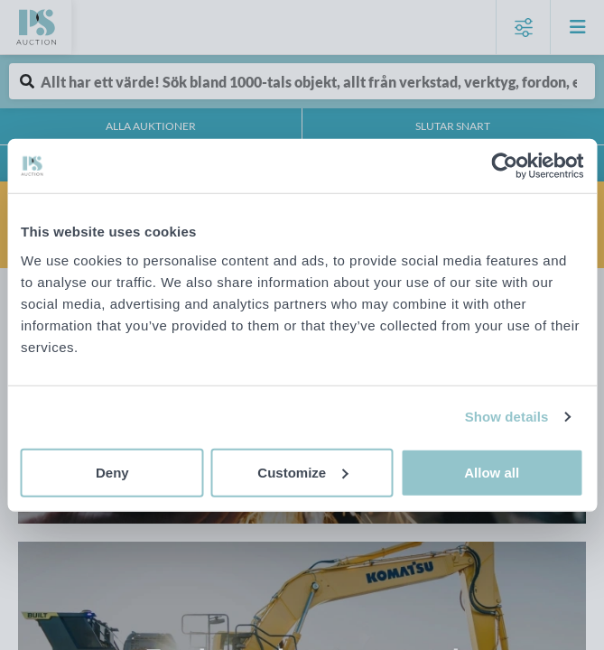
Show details (507, 416)
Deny (112, 471)
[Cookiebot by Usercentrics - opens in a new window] (504, 166)
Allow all (491, 471)
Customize (302, 471)
